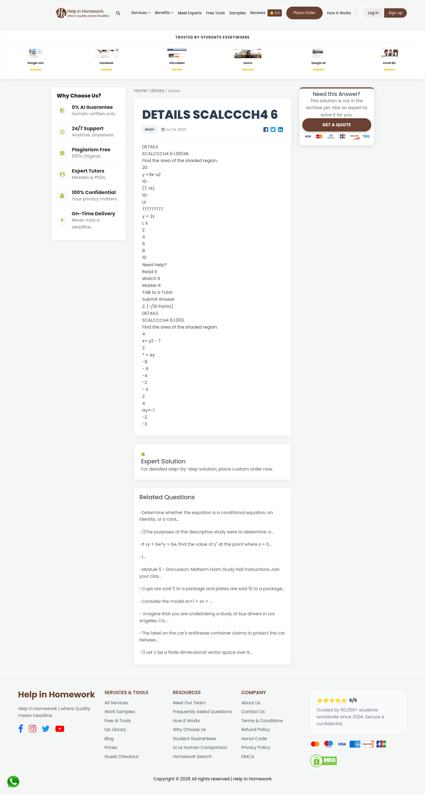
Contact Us (253, 722)
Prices (111, 759)
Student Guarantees (194, 749)
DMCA (247, 768)
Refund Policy (255, 740)
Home (140, 91)
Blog (109, 749)
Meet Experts (191, 13)
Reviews (267, 13)
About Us (251, 713)
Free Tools (216, 13)
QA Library (116, 740)
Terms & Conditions (262, 731)
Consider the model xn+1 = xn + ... (177, 610)
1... (144, 558)
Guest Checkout (122, 768)
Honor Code (254, 749)
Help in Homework (56, 704)
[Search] (119, 13)
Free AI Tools (118, 731)
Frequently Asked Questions (202, 722)
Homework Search (192, 768)
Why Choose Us (190, 740)
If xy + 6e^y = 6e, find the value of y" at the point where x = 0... (207, 545)
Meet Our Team (189, 713)
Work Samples (120, 722)
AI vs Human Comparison (200, 759)
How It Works (340, 13)
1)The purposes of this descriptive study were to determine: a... (208, 533)
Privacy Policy (256, 759)
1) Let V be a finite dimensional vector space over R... (198, 662)
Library (158, 91)
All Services (117, 713)
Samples (239, 13)
